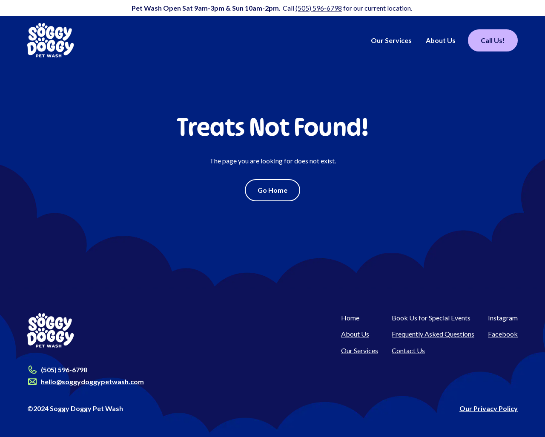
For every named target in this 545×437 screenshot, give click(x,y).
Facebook (503, 334)
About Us (441, 40)
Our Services (391, 40)
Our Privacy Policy (488, 408)
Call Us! (493, 40)
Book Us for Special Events (431, 318)
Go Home (272, 190)
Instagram (503, 318)
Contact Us (408, 350)
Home (350, 318)
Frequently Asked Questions (433, 334)
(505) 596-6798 (318, 8)
